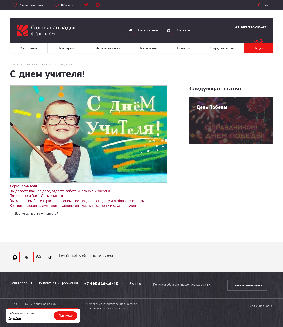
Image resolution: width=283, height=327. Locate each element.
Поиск (264, 5)
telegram (50, 257)
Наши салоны (21, 283)
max (15, 257)
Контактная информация (58, 283)
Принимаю (66, 315)
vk (26, 257)
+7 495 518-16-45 (250, 27)
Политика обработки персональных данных (181, 284)
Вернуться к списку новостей (36, 213)
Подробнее (15, 318)
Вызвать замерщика (247, 285)
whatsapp (38, 257)
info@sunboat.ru (135, 284)
